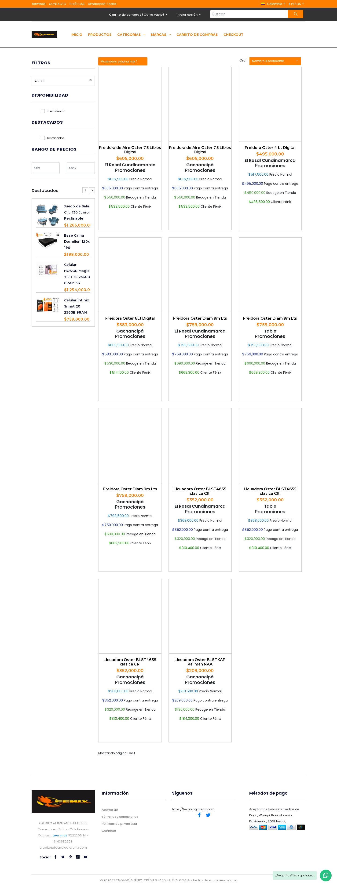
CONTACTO (57, 4)
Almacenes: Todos (102, 4)
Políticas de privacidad (119, 823)
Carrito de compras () (137, 14)
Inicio (76, 35)
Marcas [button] (161, 35)
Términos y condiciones (120, 816)
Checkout (233, 35)
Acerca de (110, 809)
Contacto (109, 830)
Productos (100, 35)
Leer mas (60, 835)
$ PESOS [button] (295, 4)
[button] (273, 4)
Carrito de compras (197, 35)
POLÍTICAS (77, 4)
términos (39, 4)
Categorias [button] (131, 35)
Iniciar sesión (187, 14)
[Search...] (249, 14)
